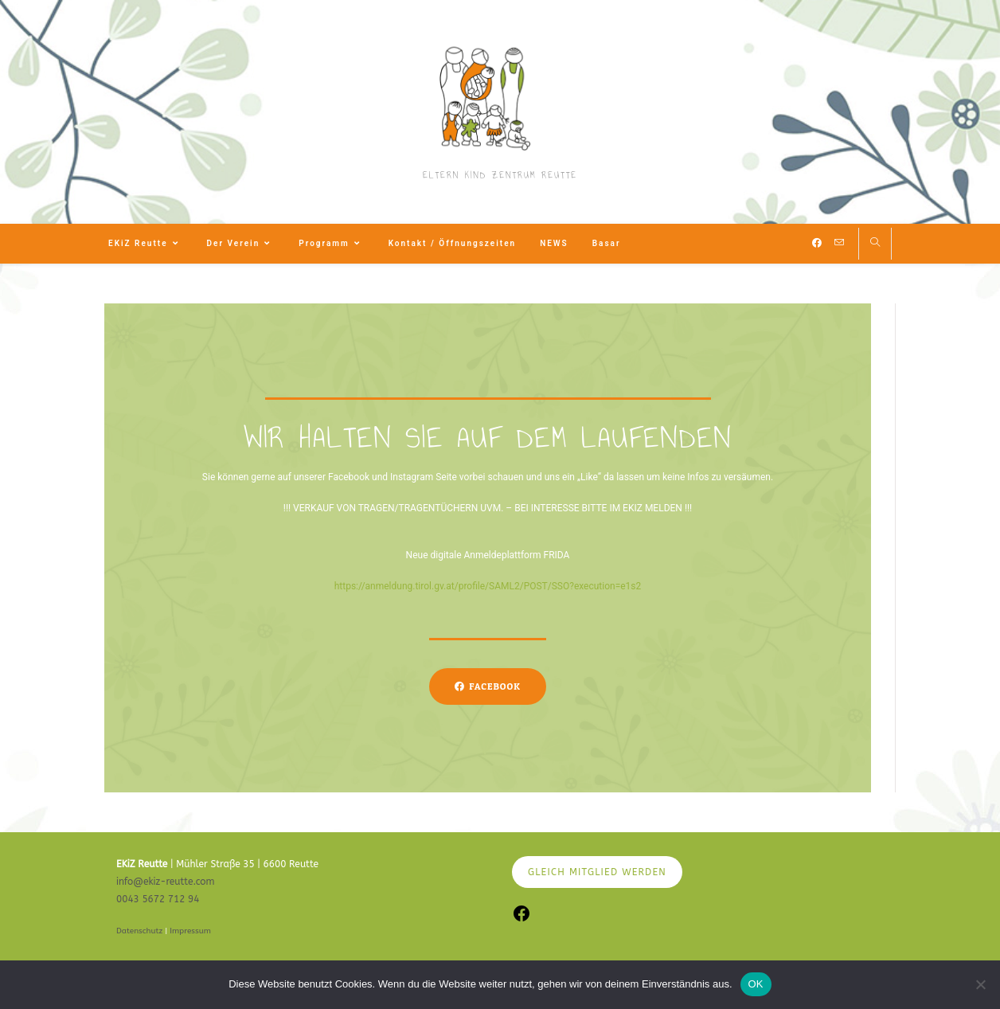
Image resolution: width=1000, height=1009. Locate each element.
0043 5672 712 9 (154, 899)
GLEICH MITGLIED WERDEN (597, 872)
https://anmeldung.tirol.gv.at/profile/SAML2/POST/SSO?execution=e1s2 (488, 586)
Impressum (190, 931)
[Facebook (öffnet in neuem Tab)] (817, 243)
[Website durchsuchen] (875, 243)
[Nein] (980, 984)
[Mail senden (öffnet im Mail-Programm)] (839, 242)
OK (756, 984)
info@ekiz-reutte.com (165, 881)
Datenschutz (139, 931)
